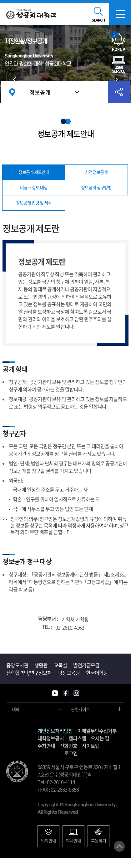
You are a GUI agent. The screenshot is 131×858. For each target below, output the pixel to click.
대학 (15, 709)
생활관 (41, 665)
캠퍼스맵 (77, 738)
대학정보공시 (51, 738)
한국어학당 (97, 672)
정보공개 (40, 92)
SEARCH (98, 20)
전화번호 (68, 745)
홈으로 (12, 92)
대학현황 (14, 79)
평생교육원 (69, 672)
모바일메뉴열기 (120, 14)
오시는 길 (100, 738)
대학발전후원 (116, 79)
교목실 (60, 665)
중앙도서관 (17, 665)
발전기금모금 (86, 665)
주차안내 (46, 745)
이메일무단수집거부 (97, 730)
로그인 (71, 753)
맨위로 (119, 846)
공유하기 (119, 92)
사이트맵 (90, 745)
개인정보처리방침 (55, 730)
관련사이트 (80, 709)
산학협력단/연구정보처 (29, 672)
